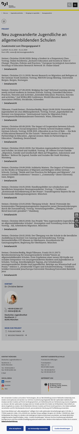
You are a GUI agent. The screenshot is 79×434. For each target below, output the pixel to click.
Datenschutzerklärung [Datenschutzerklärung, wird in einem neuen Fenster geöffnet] (9, 422)
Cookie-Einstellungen (62, 429)
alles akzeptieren (15, 429)
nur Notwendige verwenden (38, 429)
